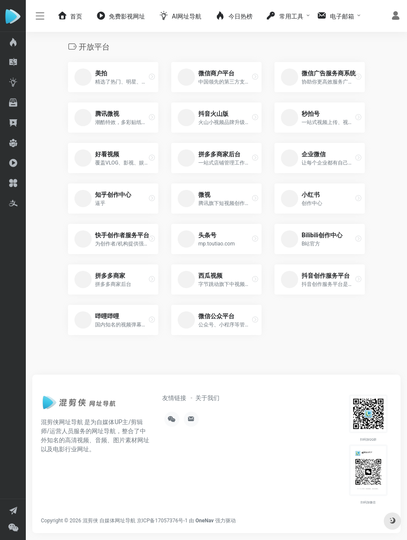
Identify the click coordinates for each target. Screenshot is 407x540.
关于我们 (207, 397)
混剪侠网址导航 (62, 422)
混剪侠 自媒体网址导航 (109, 521)
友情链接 (174, 397)
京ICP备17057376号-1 (162, 521)
